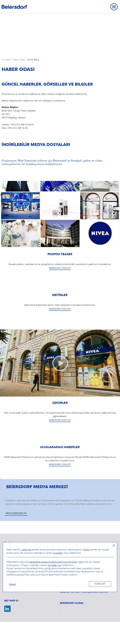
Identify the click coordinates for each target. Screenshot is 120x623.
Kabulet (100, 584)
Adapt (12, 584)
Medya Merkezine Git (16, 513)
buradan (58, 553)
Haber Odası (19, 60)
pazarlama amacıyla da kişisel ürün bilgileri (53, 562)
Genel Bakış (33, 60)
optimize (26, 549)
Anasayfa (6, 60)
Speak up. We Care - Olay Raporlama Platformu (84, 592)
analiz (86, 549)
